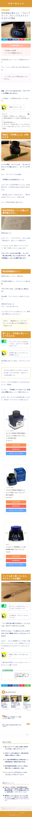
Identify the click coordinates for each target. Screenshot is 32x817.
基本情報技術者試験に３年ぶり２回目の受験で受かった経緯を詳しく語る (16, 767)
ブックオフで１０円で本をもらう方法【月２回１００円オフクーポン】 (16, 773)
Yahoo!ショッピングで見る (16, 453)
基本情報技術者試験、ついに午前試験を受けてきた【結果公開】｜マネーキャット (17, 790)
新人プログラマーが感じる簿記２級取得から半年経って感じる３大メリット (16, 748)
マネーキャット (16, 3)
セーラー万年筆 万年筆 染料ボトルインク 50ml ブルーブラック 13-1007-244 (16, 436)
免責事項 (22, 812)
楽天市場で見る (16, 449)
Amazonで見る (16, 445)
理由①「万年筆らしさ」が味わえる (15, 116)
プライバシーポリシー (12, 812)
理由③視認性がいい (10, 122)
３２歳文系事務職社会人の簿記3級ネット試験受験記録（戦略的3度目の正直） (17, 760)
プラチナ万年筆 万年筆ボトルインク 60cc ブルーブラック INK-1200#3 (15, 492)
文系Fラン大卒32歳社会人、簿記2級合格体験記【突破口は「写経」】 (16, 754)
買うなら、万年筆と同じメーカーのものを (17, 124)
